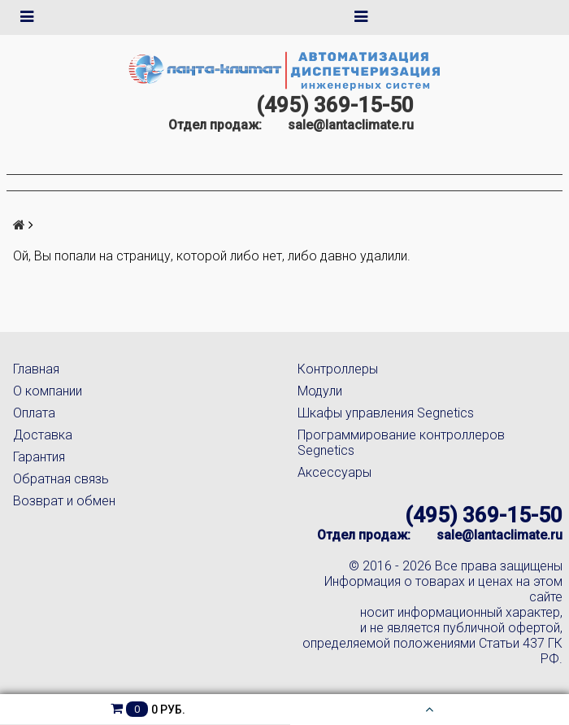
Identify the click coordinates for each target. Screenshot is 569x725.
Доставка (42, 435)
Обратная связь (61, 479)
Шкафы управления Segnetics (386, 413)
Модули (320, 391)
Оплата (34, 413)
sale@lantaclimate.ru (351, 125)
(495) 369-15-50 (335, 105)
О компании (47, 391)
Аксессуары (334, 472)
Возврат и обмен (64, 501)
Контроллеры (338, 369)
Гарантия (39, 457)
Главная (36, 369)
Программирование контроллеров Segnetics (401, 442)
